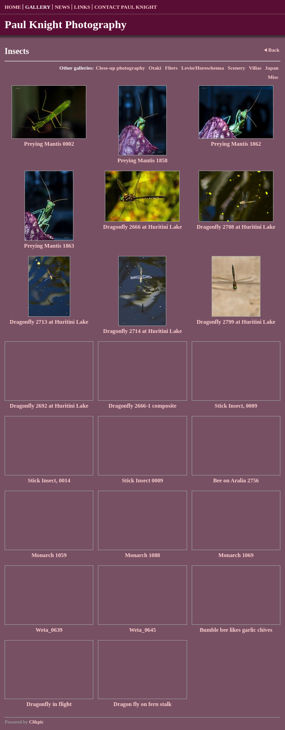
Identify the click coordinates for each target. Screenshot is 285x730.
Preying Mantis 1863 (49, 246)
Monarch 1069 (236, 555)
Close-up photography (120, 68)
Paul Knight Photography (66, 24)
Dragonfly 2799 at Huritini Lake (236, 322)
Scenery (236, 68)
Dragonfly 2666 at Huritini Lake (142, 227)
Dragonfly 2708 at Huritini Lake (236, 227)
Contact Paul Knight (125, 7)
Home (13, 7)
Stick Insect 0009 (142, 480)
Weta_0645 (142, 630)
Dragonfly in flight (49, 704)
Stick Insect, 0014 (49, 480)
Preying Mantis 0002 (49, 144)
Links (82, 7)
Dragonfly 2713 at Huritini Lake (49, 322)
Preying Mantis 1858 (142, 160)
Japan (272, 68)
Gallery (37, 7)
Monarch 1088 (142, 555)
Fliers (171, 68)
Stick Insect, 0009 (236, 406)
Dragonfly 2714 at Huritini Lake (142, 331)
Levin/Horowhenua (203, 68)
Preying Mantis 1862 (236, 144)
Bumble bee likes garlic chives (236, 630)
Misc (273, 77)
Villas (255, 68)
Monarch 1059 (49, 555)
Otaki (155, 68)
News (62, 7)
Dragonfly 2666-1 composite (142, 406)
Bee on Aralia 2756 (236, 480)
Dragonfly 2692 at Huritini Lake (49, 406)
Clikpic (36, 721)
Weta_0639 (49, 630)
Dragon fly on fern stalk (143, 704)
